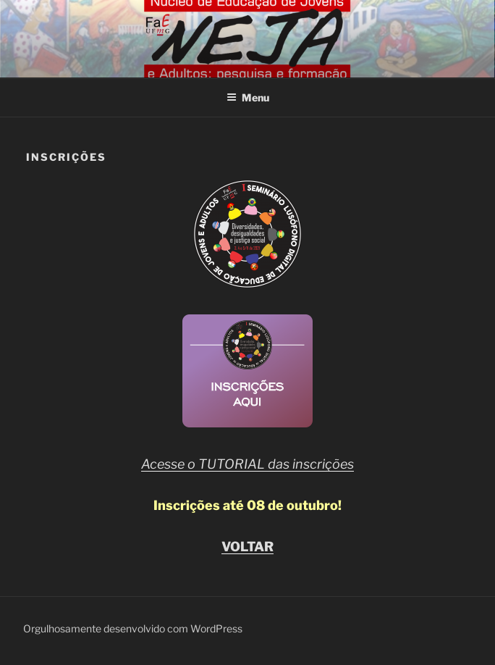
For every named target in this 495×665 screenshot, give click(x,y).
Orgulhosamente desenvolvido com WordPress (132, 628)
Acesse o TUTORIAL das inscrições (247, 464)
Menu (248, 97)
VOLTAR (247, 546)
